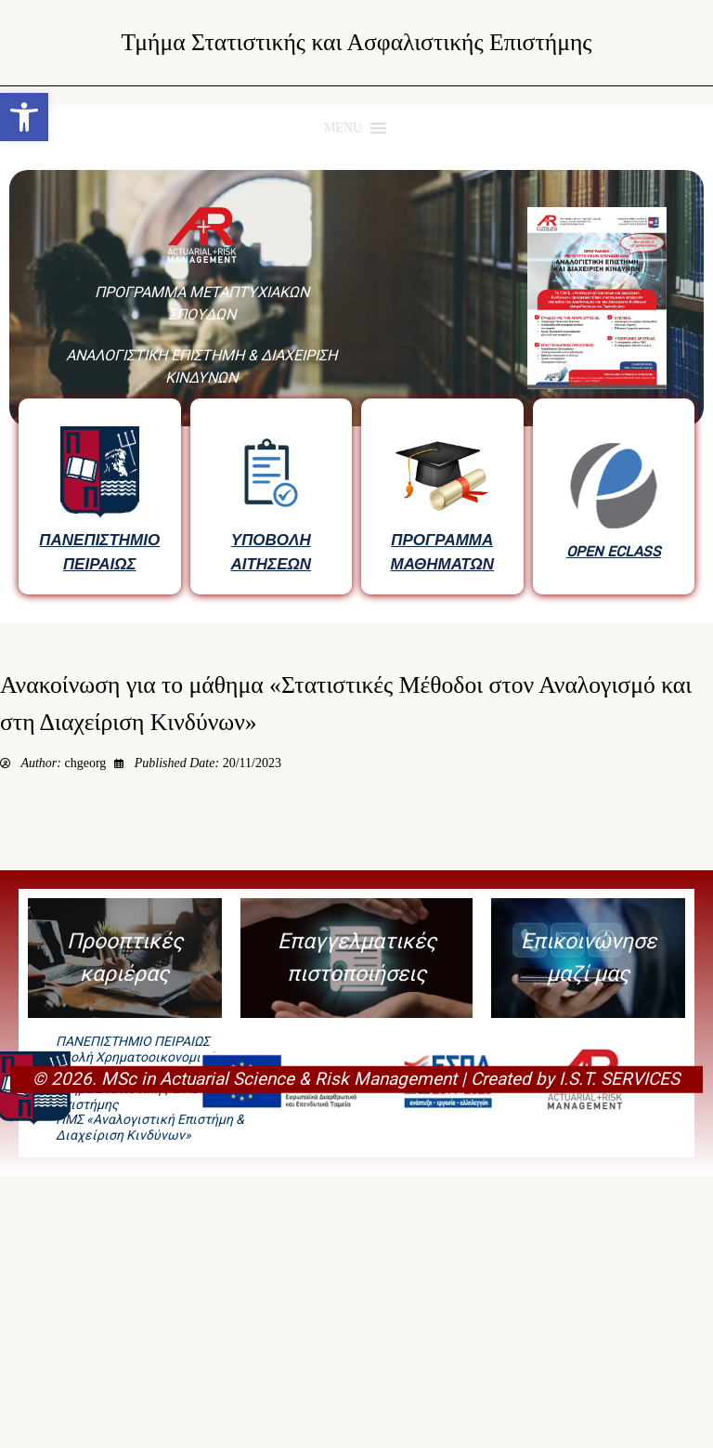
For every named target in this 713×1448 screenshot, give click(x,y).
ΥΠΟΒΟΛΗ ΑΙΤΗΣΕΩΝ (270, 551)
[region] (356, 386)
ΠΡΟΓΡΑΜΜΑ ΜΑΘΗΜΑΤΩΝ (442, 551)
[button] (24, 117)
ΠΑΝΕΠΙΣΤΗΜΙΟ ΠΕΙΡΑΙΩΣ (99, 551)
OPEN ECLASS (613, 551)
